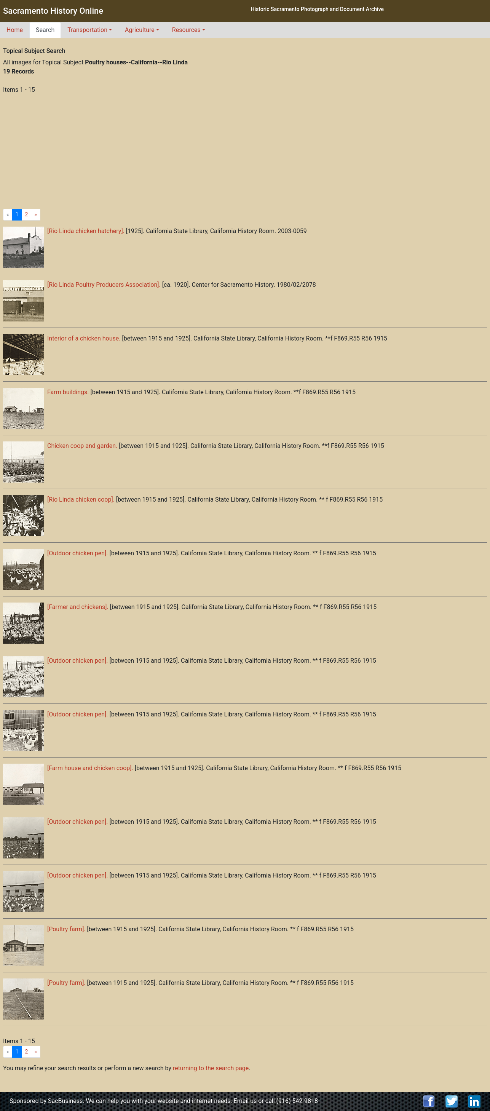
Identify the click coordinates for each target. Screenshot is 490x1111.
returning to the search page (211, 1068)
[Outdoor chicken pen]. (77, 553)
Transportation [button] (87, 30)
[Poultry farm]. (66, 929)
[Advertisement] (245, 151)
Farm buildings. (68, 392)
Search (45, 30)
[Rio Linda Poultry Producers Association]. (104, 284)
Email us (245, 1101)
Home (14, 30)
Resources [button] (186, 30)
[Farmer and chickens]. (78, 607)
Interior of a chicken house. (83, 338)
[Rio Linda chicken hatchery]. (85, 231)
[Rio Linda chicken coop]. (81, 499)
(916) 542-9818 (297, 1101)
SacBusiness (65, 1101)
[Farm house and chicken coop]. (90, 768)
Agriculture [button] (140, 30)
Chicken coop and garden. (82, 445)
